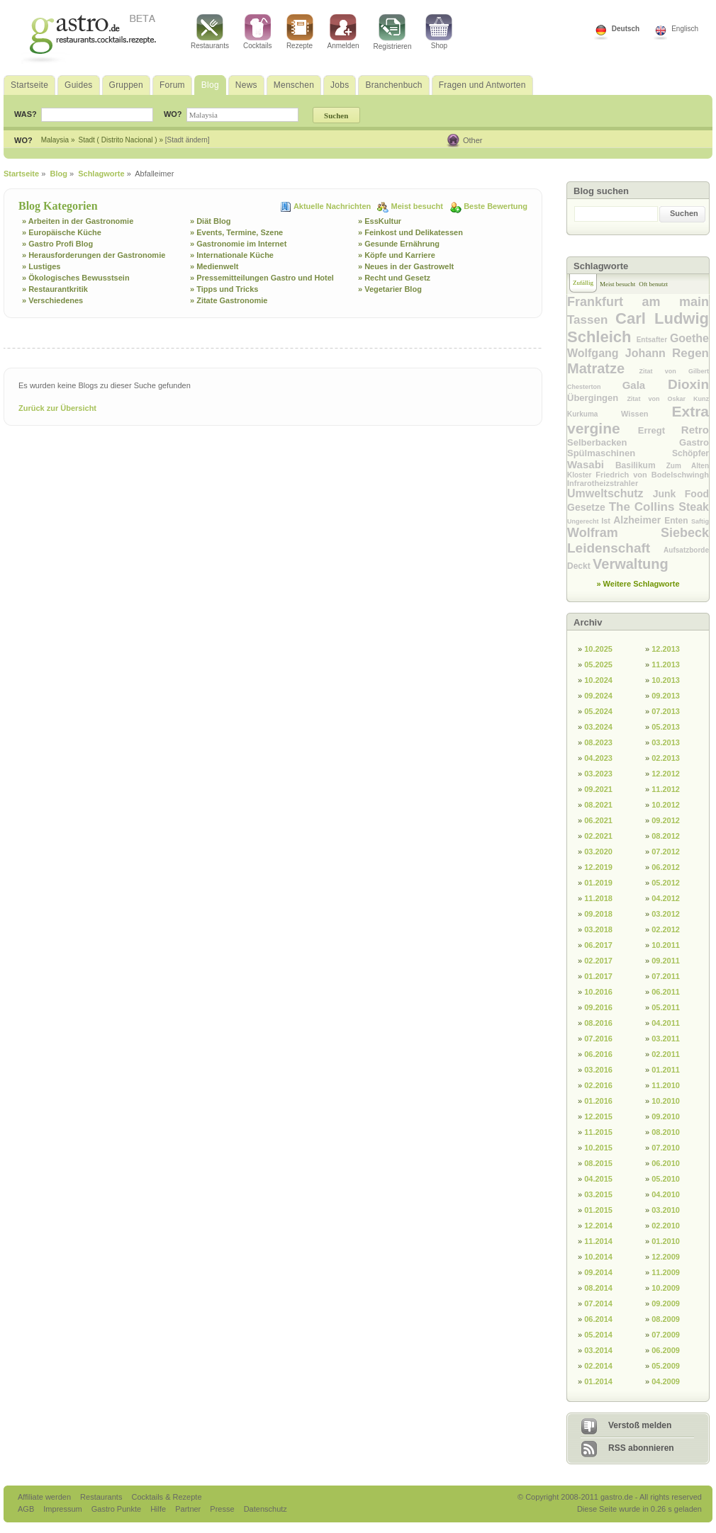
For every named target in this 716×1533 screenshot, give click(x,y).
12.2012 (665, 773)
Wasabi (591, 464)
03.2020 (598, 851)
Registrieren (393, 32)
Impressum (63, 1509)
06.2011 (665, 992)
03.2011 (665, 1038)
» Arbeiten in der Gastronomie (77, 221)
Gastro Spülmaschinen (638, 447)
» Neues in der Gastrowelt (406, 266)
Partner (189, 1509)
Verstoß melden (639, 1425)
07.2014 (598, 1303)
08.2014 (598, 1288)
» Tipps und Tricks (224, 289)
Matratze (603, 368)
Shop (438, 32)
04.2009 (665, 1381)
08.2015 (598, 1163)
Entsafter (653, 340)
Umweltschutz (610, 493)
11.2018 (598, 898)
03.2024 (598, 727)
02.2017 (598, 960)
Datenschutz (265, 1509)
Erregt (659, 430)
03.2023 (598, 773)
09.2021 (598, 789)
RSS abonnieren (641, 1448)
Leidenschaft (615, 548)
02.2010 (665, 1225)
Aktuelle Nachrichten (333, 206)
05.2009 (665, 1366)
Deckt (580, 566)
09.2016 (598, 1007)
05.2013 (665, 727)
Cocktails (257, 32)
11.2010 (665, 1085)
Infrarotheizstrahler (602, 483)
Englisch (684, 29)
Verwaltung (631, 564)
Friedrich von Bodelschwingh (652, 474)
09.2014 (598, 1272)
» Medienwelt (214, 266)
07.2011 (665, 976)
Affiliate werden (45, 1497)
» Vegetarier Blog (390, 289)
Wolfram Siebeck (638, 533)
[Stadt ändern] (187, 140)
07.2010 (665, 1147)
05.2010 (665, 1179)
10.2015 (598, 1147)
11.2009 (665, 1272)
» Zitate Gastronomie (228, 300)
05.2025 (598, 664)
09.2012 (665, 820)
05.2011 (665, 1007)
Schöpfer (690, 453)
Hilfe (159, 1509)
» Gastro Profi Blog (57, 243)
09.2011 (665, 960)
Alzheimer (638, 520)
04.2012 (665, 898)
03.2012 (665, 914)
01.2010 (665, 1241)
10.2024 (598, 680)
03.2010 (665, 1210)
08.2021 (598, 805)
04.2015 (598, 1179)
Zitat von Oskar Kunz (668, 398)
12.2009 (665, 1256)
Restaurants (210, 32)
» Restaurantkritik (55, 289)
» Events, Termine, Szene (236, 232)
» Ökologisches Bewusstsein (76, 277)
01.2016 (598, 1101)
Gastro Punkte (117, 1509)
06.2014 (598, 1319)
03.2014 (598, 1350)
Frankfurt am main (638, 302)
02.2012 (665, 929)
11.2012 (665, 789)
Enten (677, 521)
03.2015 (598, 1194)
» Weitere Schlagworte (637, 583)
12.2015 (598, 1116)
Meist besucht (418, 206)
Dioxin (688, 384)
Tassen (591, 320)
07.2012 (665, 851)
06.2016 (598, 1054)
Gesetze (588, 507)
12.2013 (665, 649)
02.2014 (598, 1366)
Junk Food (681, 493)
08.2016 (598, 1023)
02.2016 (598, 1085)
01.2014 (598, 1381)
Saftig (700, 521)
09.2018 (598, 914)
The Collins (644, 507)
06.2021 (598, 820)
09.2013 (665, 695)
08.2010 (665, 1132)
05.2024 (598, 711)
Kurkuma (594, 414)
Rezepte (299, 32)
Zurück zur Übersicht (57, 408)
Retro (695, 430)
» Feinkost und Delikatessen (410, 232)
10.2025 (598, 649)
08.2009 (665, 1319)
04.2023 (598, 758)
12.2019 (598, 867)
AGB (27, 1509)
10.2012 (665, 805)
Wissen (646, 413)
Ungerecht (584, 521)
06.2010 (665, 1163)
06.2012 (665, 867)
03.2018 (598, 929)
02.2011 (665, 1054)
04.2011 (665, 1023)
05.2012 (665, 882)
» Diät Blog (210, 221)
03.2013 (665, 742)
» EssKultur (379, 221)
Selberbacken (623, 442)
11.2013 (665, 664)
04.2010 (665, 1194)
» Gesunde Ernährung (399, 243)
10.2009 (665, 1288)
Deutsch (625, 29)
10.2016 (598, 992)
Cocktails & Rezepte (166, 1497)
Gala (645, 385)
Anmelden (343, 32)
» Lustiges (41, 266)
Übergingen (597, 397)
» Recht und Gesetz (394, 277)
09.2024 (598, 695)
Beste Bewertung (495, 206)
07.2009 (665, 1334)
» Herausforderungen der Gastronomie (93, 255)
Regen (690, 353)
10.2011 (665, 945)
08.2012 (665, 836)
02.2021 (598, 836)
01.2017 (598, 976)
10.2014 (598, 1256)
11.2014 (598, 1241)
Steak (693, 507)
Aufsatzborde (686, 550)
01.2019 (598, 882)
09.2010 (665, 1116)
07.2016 (598, 1038)
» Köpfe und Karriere (396, 255)
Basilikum (640, 465)
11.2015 (598, 1132)
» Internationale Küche (232, 255)
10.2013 (665, 680)
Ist (607, 520)
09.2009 (665, 1303)
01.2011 (665, 1069)
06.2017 (598, 945)
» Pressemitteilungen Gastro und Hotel (262, 277)
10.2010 (665, 1101)
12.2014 (598, 1225)
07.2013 (665, 711)
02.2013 (665, 758)
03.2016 (598, 1069)
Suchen (684, 213)
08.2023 (598, 742)
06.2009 (665, 1350)
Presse (222, 1509)
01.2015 (598, 1210)
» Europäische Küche (61, 232)
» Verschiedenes (52, 300)
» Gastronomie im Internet (238, 243)
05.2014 (598, 1334)
